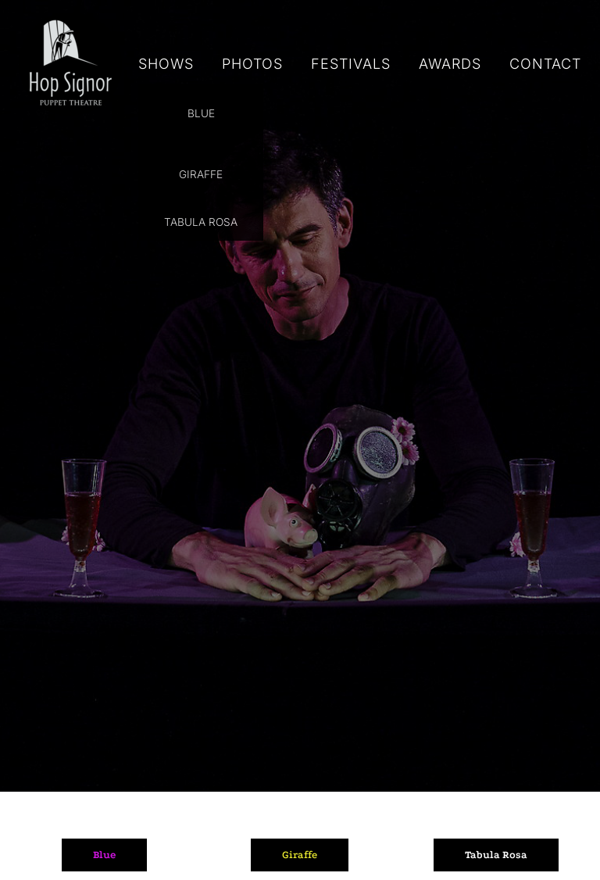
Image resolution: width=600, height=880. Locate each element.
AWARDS (450, 63)
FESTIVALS (351, 63)
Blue (104, 854)
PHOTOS (252, 63)
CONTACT (545, 63)
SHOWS (166, 63)
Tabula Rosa (496, 854)
